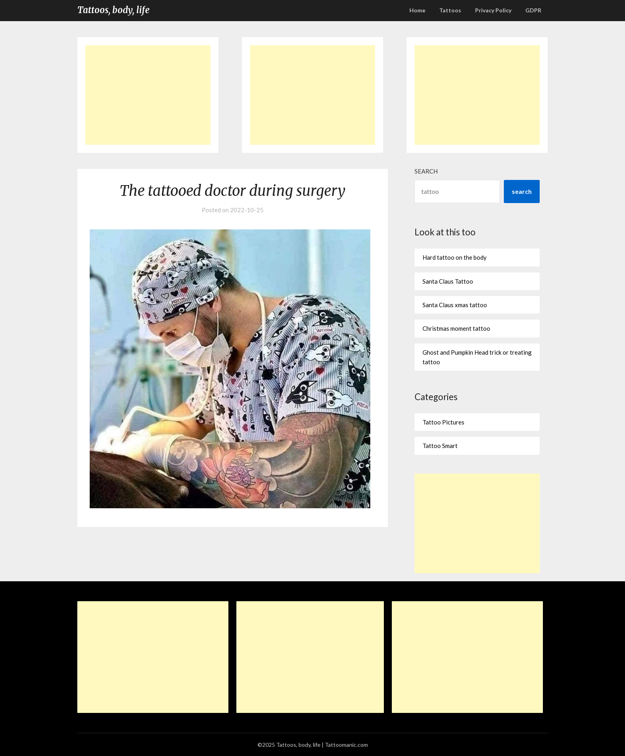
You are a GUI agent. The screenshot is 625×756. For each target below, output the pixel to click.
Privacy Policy (493, 10)
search (522, 191)
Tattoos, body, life (113, 10)
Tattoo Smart (440, 445)
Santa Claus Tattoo (448, 281)
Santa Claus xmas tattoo (455, 304)
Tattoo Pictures (443, 422)
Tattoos (450, 10)
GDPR (533, 10)
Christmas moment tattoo (456, 328)
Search (426, 171)
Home (417, 10)
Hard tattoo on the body (455, 257)
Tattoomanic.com (346, 744)
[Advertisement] (147, 95)
